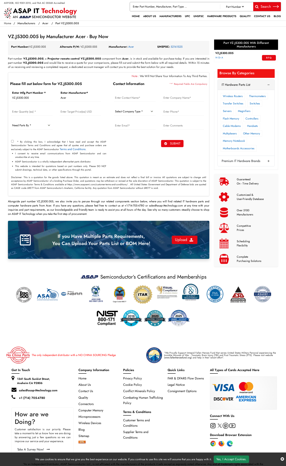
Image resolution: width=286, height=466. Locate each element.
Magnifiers (244, 111)
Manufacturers (170, 16)
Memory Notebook (234, 141)
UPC (187, 16)
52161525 (177, 47)
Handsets (252, 126)
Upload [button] (184, 240)
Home (136, 16)
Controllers (251, 119)
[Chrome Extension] (213, 444)
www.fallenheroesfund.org (178, 357)
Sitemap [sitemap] (85, 436)
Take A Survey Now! (33, 449)
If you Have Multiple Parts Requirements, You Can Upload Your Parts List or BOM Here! (101, 240)
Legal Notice (176, 384)
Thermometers (257, 96)
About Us (149, 16)
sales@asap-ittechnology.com (38, 390)
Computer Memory (90, 410)
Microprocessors (89, 416)
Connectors (86, 404)
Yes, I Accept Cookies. (231, 459)
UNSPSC (198, 16)
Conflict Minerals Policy (139, 391)
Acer (45, 23)
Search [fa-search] (267, 6)
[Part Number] (234, 6)
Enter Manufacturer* (74, 93)
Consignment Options (182, 391)
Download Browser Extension (231, 435)
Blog (277, 16)
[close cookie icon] (282, 459)
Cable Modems (232, 126)
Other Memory (251, 133)
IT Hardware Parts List (236, 84)
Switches (255, 103)
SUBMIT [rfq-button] (172, 143)
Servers (227, 111)
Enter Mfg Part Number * (29, 93)
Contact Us (262, 16)
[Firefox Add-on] (221, 444)
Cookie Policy (132, 384)
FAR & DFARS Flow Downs (186, 378)
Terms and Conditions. (73, 149)
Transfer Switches (233, 103)
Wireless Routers (233, 96)
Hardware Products (221, 16)
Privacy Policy (132, 378)
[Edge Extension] (230, 444)
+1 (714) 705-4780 (32, 398)
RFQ (269, 58)
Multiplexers (230, 133)
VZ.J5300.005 (224, 53)
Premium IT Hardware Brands (241, 161)
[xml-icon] (82, 442)
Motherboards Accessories (238, 148)
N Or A (219, 57)
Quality (245, 16)
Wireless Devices (89, 423)
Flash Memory (231, 119)
